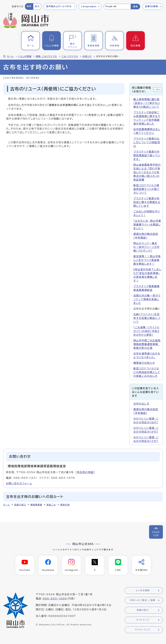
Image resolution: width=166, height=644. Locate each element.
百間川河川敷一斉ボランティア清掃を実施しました (147, 299)
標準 (29, 6)
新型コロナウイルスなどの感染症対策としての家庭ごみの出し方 (146, 372)
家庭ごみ (51, 505)
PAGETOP (156, 534)
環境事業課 (36, 505)
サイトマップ (142, 620)
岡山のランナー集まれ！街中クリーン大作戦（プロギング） (146, 247)
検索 (135, 6)
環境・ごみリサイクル (46, 56)
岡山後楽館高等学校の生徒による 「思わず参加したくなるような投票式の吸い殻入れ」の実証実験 (147, 172)
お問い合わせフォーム (19, 483)
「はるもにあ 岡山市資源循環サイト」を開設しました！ (147, 225)
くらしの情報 (24, 56)
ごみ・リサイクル (69, 56)
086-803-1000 (55, 598)
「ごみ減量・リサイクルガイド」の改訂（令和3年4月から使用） (146, 331)
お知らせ (86, 56)
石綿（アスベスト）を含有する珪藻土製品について (146, 318)
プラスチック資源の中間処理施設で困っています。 (146, 155)
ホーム (10, 56)
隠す (158, 89)
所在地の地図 (85, 472)
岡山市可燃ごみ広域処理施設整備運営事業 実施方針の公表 (147, 344)
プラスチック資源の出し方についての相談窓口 (146, 142)
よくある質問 (143, 590)
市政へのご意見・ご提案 (142, 600)
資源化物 (65, 505)
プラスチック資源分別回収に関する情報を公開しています (146, 202)
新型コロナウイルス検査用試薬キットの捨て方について (146, 189)
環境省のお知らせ (144, 363)
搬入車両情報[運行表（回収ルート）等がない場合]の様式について (146, 103)
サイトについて (142, 630)
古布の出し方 (141, 403)
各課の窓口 (20, 505)
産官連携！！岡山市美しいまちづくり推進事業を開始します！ (147, 260)
